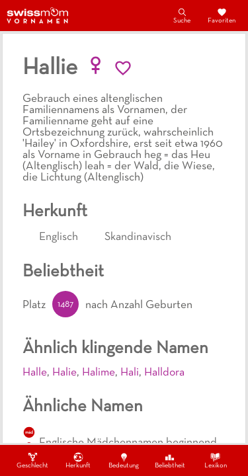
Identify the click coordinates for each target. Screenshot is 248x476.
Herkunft (78, 460)
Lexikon (215, 460)
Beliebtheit (170, 460)
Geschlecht (32, 460)
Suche (181, 15)
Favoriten (221, 15)
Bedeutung (123, 460)
